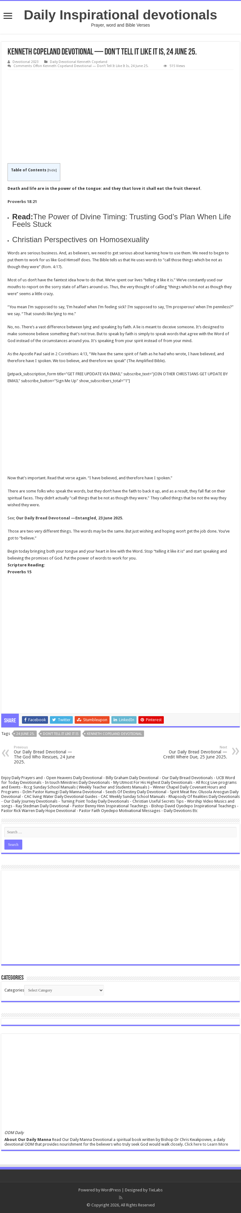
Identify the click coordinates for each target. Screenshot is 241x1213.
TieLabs (155, 1190)
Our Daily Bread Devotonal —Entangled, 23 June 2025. (69, 518)
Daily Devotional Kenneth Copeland (78, 62)
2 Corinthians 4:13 (71, 353)
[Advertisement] (120, 117)
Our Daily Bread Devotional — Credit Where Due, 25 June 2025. (195, 752)
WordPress (111, 1190)
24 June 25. (25, 734)
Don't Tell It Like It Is (60, 734)
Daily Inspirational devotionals (120, 14)
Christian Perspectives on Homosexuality (80, 239)
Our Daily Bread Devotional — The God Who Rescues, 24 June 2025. (46, 754)
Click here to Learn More (206, 1144)
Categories (14, 990)
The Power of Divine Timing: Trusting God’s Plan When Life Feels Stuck (121, 220)
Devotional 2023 (26, 62)
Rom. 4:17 (51, 266)
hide (52, 170)
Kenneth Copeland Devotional (114, 734)
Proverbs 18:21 (22, 201)
